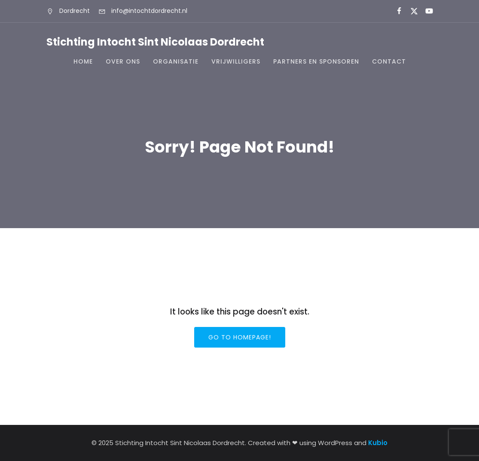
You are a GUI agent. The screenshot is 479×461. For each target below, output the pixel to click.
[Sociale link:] (395, 11)
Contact (389, 61)
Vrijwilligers (235, 61)
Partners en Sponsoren (316, 61)
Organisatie (175, 61)
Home (83, 61)
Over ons (123, 61)
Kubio (377, 442)
